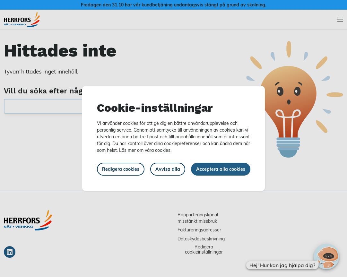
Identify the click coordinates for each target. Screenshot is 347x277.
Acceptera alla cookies (220, 169)
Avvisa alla (167, 169)
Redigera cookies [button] (120, 169)
